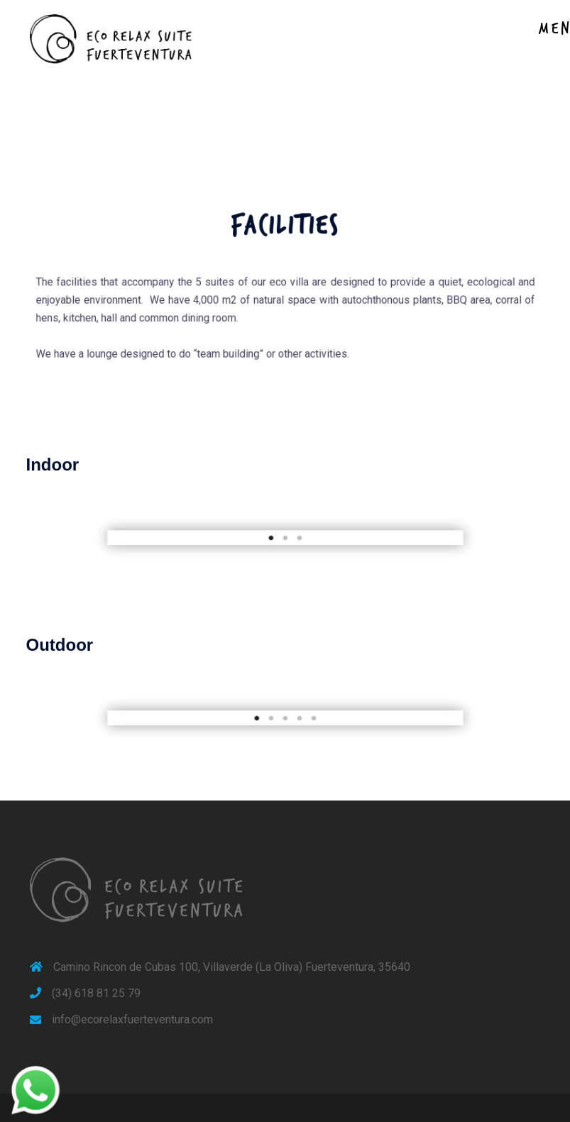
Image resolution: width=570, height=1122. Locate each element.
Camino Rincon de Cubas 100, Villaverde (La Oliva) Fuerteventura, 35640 (231, 967)
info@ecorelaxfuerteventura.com (132, 1019)
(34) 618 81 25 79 (96, 993)
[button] (147, 537)
